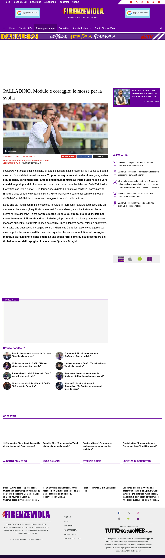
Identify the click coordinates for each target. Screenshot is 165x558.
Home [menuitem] (12, 28)
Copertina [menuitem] (64, 28)
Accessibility (70, 530)
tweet (100, 156)
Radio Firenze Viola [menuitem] (105, 28)
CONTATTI (64, 2)
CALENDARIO (50, 2)
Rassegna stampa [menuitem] (45, 28)
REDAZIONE (35, 2)
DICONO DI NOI (20, 2)
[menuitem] (4, 28)
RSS (66, 521)
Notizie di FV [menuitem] (25, 28)
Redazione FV (11, 163)
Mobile (67, 517)
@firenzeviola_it (31, 163)
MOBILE (75, 2)
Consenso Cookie (72, 539)
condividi (84, 156)
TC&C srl (15, 524)
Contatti (68, 526)
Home (7, 2)
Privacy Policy (71, 534)
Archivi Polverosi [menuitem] (82, 28)
